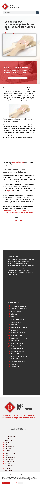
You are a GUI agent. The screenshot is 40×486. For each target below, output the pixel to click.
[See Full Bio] (22, 220)
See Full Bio (18, 220)
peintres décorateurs (18, 162)
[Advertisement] (19, 151)
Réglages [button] (20, 482)
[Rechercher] (37, 12)
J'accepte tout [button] (6, 482)
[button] (33, 6)
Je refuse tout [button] (14, 482)
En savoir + (26, 482)
